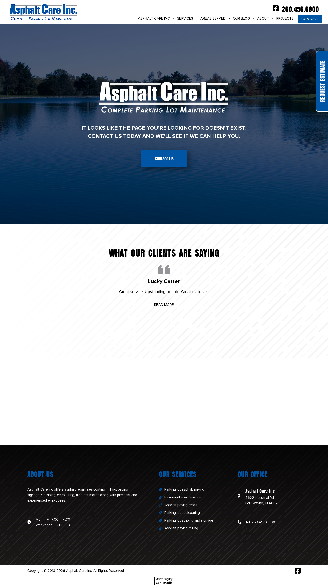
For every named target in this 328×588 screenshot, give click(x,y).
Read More (164, 305)
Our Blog (241, 18)
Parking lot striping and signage (188, 520)
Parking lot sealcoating (182, 512)
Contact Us (164, 158)
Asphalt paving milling (181, 528)
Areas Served (213, 18)
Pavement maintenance (182, 497)
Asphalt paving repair (180, 505)
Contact (309, 19)
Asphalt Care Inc (154, 18)
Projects (285, 18)
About (263, 18)
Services (185, 18)
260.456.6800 (300, 8)
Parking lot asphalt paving (184, 489)
